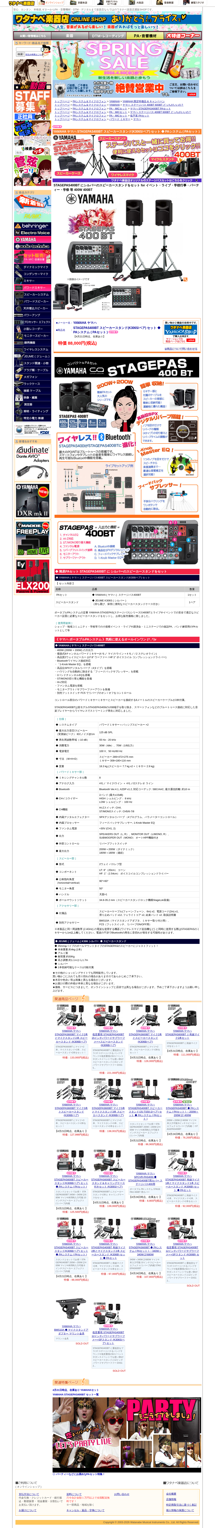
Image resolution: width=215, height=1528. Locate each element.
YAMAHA (114, 101)
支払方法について (29, 1494)
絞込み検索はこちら (34, 54)
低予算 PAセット (139, 115)
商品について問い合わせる (181, 348)
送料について (74, 1494)
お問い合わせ (121, 1494)
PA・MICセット (118, 108)
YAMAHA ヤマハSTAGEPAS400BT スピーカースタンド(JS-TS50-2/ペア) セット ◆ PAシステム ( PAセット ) (145, 1111)
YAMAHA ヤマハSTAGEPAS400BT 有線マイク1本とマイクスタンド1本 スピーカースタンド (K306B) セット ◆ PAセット (182, 1183)
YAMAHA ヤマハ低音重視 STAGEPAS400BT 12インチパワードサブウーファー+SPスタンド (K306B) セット (182, 1251)
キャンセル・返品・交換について (85, 1510)
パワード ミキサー (119, 119)
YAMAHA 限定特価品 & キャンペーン (144, 101)
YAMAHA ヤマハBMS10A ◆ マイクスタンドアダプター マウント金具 (71, 1330)
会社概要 (171, 1493)
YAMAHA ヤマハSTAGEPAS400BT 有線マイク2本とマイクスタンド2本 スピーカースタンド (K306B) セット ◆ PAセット (108, 1251)
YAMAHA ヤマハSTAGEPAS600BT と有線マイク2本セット (182, 1034)
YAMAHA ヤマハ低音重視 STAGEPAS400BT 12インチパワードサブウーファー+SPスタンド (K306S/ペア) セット (108, 1336)
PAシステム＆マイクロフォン (89, 101)
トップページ (62, 101)
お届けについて (28, 1510)
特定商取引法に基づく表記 (181, 1504)
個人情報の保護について (180, 1510)
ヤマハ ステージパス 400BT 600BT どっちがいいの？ (153, 104)
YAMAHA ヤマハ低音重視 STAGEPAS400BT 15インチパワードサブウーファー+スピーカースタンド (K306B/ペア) (108, 1038)
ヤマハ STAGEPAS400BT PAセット (150, 108)
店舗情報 (171, 1499)
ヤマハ (137, 119)
